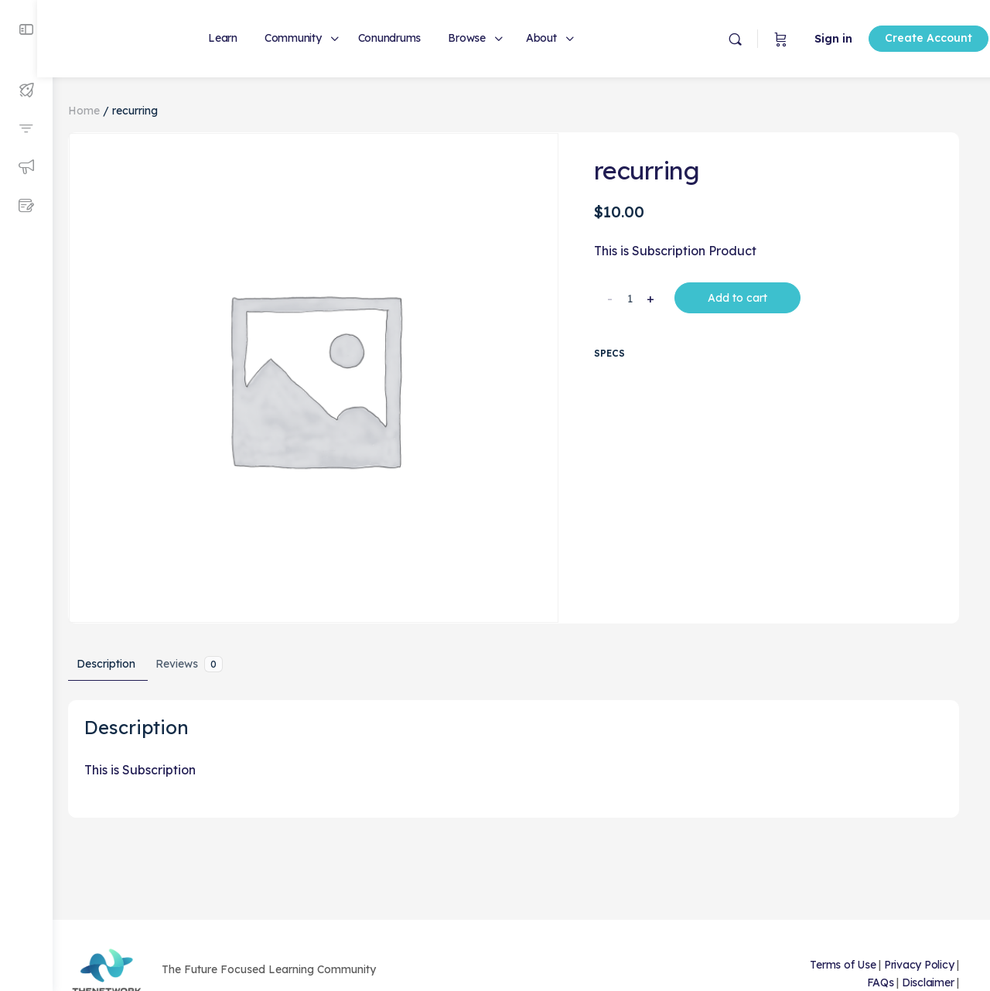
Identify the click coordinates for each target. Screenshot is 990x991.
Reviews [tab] (204, 656)
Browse (482, 38)
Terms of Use (843, 965)
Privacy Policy (919, 965)
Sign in (796, 39)
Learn (238, 38)
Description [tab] (121, 655)
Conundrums (405, 38)
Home (99, 111)
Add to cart (743, 298)
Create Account (891, 38)
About (556, 38)
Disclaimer (928, 982)
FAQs (880, 982)
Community (308, 38)
